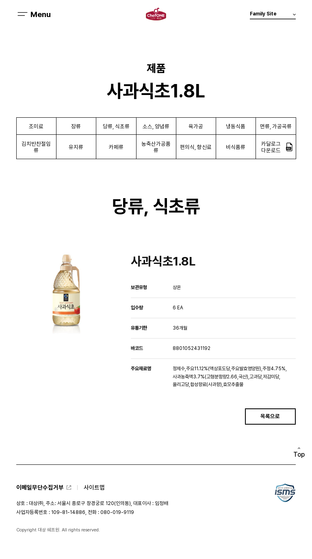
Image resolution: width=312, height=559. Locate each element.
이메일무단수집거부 (40, 487)
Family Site (273, 15)
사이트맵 (94, 487)
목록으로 (270, 416)
